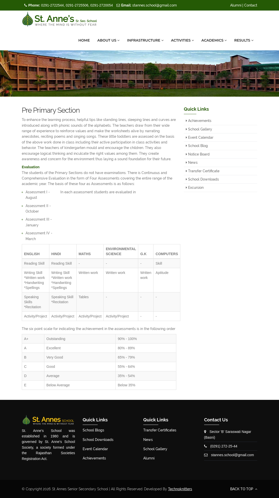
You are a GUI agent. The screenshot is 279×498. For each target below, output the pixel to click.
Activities (182, 40)
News (192, 162)
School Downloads (202, 179)
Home (84, 40)
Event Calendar (199, 137)
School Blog (197, 146)
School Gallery (199, 129)
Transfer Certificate (202, 171)
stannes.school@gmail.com (149, 5)
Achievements (198, 121)
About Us (108, 40)
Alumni (235, 5)
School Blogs (93, 430)
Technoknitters (180, 489)
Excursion (195, 188)
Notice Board (198, 154)
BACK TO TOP (243, 489)
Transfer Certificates (159, 430)
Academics (214, 40)
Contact (250, 5)
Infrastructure (145, 40)
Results (243, 40)
